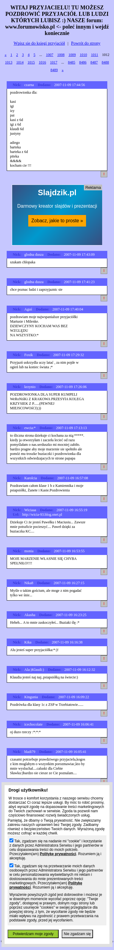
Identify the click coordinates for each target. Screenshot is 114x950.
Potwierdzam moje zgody (33, 934)
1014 (20, 62)
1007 (49, 55)
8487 (94, 62)
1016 (42, 62)
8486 (83, 62)
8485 (71, 62)
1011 (94, 55)
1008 (60, 55)
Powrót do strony (85, 43)
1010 (83, 55)
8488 (105, 62)
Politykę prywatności (58, 854)
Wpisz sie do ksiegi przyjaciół (39, 43)
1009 (72, 55)
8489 (54, 70)
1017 (53, 62)
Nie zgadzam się (77, 934)
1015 (31, 62)
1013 (8, 62)
